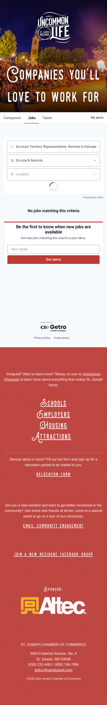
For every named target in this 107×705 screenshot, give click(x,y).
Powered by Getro (93, 197)
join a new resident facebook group (53, 554)
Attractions (53, 436)
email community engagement (53, 526)
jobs (32, 118)
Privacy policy (42, 337)
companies (12, 118)
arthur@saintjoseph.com (53, 670)
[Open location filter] (94, 174)
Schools (53, 403)
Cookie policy (61, 337)
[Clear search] (94, 146)
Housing (53, 425)
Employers (53, 414)
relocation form (53, 474)
